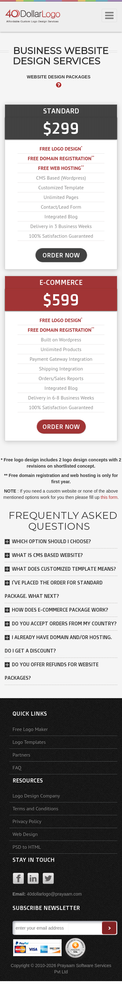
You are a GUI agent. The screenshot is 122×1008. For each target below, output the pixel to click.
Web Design (25, 834)
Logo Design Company (36, 795)
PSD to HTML (27, 847)
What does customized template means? (64, 569)
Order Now (61, 426)
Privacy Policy (27, 821)
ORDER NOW (61, 255)
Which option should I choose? (51, 541)
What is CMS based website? (47, 555)
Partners (21, 755)
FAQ (17, 767)
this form (109, 497)
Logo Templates (29, 742)
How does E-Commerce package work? (60, 610)
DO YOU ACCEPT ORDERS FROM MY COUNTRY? (64, 623)
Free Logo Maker (30, 729)
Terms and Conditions (35, 808)
